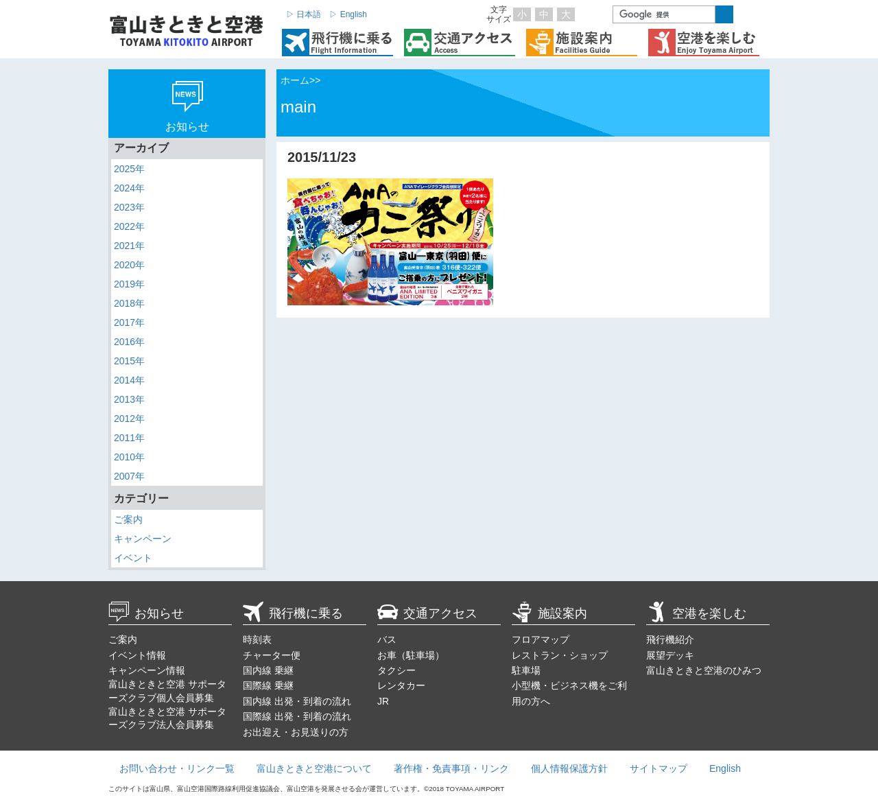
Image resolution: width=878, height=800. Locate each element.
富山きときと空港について (314, 768)
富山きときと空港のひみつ (703, 670)
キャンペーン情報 (146, 670)
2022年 (129, 226)
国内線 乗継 (268, 670)
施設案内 (549, 613)
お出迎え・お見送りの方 (295, 732)
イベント (133, 557)
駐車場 (526, 670)
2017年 (129, 322)
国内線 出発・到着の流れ (297, 701)
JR (383, 701)
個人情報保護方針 (569, 768)
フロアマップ (540, 639)
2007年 (129, 476)
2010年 (129, 456)
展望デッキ (670, 655)
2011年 (129, 437)
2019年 (129, 284)
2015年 (129, 360)
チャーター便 (271, 655)
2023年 (129, 207)
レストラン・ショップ (560, 655)
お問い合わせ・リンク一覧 (177, 768)
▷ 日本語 (303, 14)
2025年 (129, 168)
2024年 (129, 188)
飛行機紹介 (670, 639)
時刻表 (257, 639)
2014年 (129, 380)
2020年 (129, 264)
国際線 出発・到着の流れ (297, 716)
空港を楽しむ (696, 613)
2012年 (129, 418)
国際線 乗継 (268, 685)
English (725, 768)
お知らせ (146, 613)
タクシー (396, 670)
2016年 (129, 341)
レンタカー (401, 685)
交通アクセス (427, 613)
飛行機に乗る (293, 613)
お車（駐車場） (410, 655)
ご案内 (128, 519)
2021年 (129, 245)
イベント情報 (137, 655)
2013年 (129, 399)
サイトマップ (658, 768)
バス (386, 639)
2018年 (129, 303)
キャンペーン (142, 538)
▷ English (348, 14)
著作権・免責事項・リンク (451, 768)
